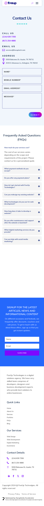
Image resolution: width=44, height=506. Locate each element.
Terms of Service (29, 494)
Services (10, 414)
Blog (8, 423)
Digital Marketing (13, 443)
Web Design (11, 436)
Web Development (13, 440)
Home (9, 408)
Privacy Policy (14, 494)
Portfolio (10, 417)
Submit (35, 115)
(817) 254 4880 (9, 41)
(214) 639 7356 (9, 37)
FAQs (9, 420)
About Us (10, 411)
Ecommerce (11, 446)
